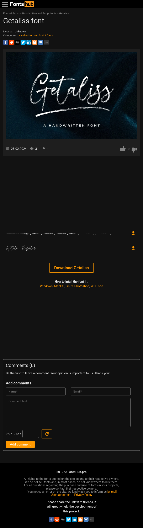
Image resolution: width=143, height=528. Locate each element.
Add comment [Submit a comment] (20, 444)
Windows (46, 286)
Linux (69, 286)
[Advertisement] (71, 191)
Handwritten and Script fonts (35, 35)
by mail (112, 491)
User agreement (61, 494)
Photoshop (82, 286)
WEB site (97, 286)
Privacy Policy (83, 494)
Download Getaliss (71, 267)
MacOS (59, 286)
